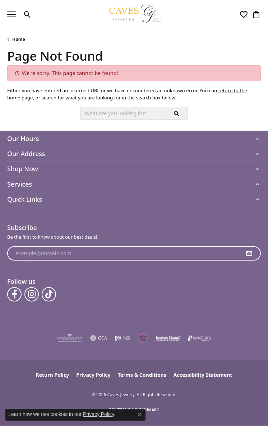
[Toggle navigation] (11, 14)
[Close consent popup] (140, 414)
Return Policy (52, 374)
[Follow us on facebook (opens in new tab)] (14, 294)
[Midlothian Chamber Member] (143, 338)
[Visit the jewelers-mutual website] (168, 338)
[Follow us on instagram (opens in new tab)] (31, 294)
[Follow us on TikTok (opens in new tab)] (49, 294)
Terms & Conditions (142, 374)
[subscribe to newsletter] (249, 253)
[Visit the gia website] (98, 338)
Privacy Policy (93, 374)
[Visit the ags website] (69, 338)
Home (18, 39)
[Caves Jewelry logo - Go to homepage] (134, 14)
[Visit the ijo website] (123, 338)
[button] (27, 14)
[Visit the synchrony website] (200, 338)
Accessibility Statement (203, 374)
